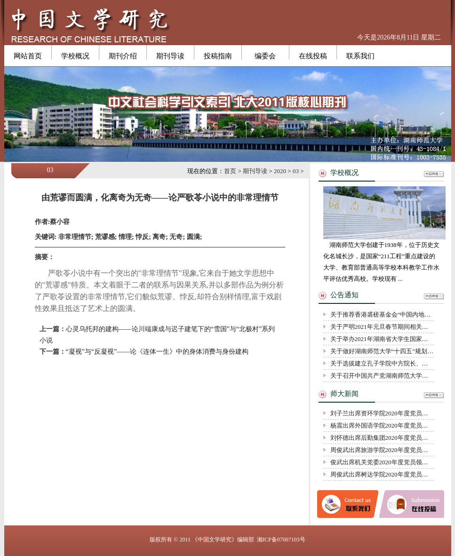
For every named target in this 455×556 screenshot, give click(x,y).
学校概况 (75, 56)
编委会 (265, 56)
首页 (230, 171)
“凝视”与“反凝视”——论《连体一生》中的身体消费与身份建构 (157, 351)
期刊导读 (170, 56)
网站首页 (28, 56)
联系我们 (360, 56)
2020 (280, 171)
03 (296, 171)
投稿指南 (218, 56)
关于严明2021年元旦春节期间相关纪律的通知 (391, 326)
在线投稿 (313, 56)
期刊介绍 (123, 56)
